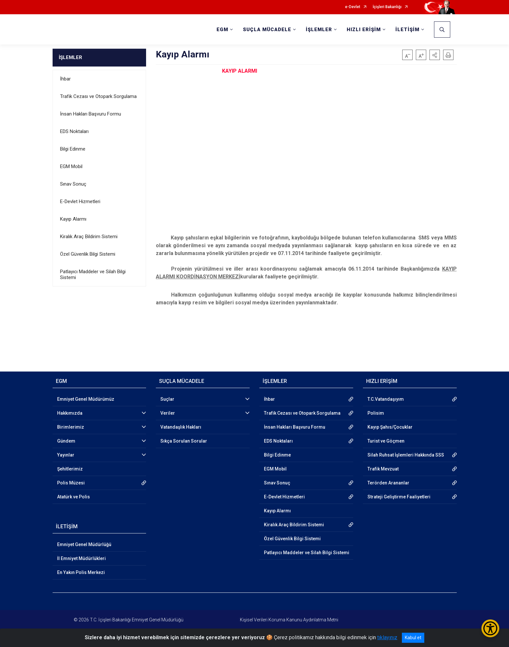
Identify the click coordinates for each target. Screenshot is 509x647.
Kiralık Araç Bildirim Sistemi (89, 236)
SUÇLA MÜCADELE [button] (267, 29)
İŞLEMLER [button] (319, 29)
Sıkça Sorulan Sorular (183, 441)
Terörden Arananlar (388, 482)
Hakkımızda (69, 413)
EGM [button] (222, 29)
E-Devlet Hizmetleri (80, 201)
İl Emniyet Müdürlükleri (81, 558)
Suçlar (167, 399)
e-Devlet (352, 7)
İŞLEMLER (70, 57)
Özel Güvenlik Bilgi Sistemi (87, 254)
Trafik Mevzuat (383, 468)
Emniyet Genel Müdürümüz (85, 399)
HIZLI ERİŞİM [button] (364, 29)
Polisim (375, 413)
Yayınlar (65, 455)
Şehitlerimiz (70, 468)
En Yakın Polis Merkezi (81, 572)
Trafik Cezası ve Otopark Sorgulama (98, 96)
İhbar (65, 79)
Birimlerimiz (70, 427)
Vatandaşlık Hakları (180, 427)
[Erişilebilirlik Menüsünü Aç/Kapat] (490, 628)
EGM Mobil (71, 166)
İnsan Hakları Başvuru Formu (90, 114)
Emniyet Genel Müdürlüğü (84, 544)
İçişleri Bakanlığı (387, 7)
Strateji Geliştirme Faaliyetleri (398, 496)
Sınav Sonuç (73, 184)
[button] (434, 55)
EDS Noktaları (74, 131)
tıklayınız (387, 637)
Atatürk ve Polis (73, 496)
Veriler (167, 413)
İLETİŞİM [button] (407, 29)
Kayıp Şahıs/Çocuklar (390, 427)
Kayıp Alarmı (73, 219)
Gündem (66, 441)
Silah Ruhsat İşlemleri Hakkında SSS (405, 455)
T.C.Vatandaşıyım (385, 399)
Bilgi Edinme (72, 149)
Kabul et (413, 637)
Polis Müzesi (71, 482)
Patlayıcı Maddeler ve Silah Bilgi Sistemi (93, 274)
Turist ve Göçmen (385, 441)
